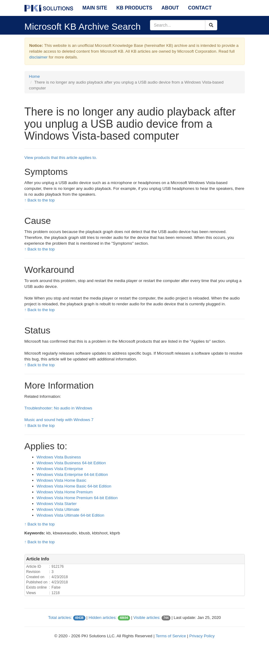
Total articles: (60, 617)
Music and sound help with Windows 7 (59, 419)
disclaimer (38, 57)
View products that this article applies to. (60, 157)
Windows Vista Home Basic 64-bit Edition (74, 486)
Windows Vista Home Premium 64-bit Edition (77, 497)
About (170, 7)
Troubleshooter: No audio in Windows (58, 408)
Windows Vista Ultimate (58, 509)
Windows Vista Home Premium (65, 492)
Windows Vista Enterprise (60, 468)
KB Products (134, 7)
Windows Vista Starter (57, 503)
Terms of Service (170, 636)
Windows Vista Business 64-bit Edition (71, 463)
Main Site (94, 7)
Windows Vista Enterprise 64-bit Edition (72, 474)
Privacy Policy (202, 636)
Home (34, 76)
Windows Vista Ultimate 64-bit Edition (70, 515)
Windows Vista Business (59, 457)
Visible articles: (147, 617)
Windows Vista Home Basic (62, 480)
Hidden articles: (102, 617)
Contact (199, 7)
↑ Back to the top (39, 200)
